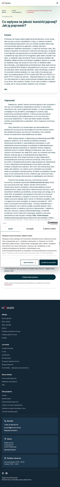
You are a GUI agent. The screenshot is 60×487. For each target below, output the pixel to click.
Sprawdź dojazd (10, 450)
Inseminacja (5, 355)
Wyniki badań (6, 398)
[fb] (3, 473)
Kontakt (4, 338)
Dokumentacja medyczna (10, 402)
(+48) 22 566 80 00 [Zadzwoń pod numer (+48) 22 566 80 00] (11, 425)
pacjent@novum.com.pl (12, 427)
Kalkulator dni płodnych (9, 381)
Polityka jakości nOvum (9, 334)
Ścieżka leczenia (7, 348)
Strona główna (4, 11)
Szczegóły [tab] (30, 229)
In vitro (4, 351)
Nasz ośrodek (6, 325)
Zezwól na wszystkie (48, 262)
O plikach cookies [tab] (49, 229)
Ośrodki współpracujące (10, 411)
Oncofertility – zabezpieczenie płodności (15, 368)
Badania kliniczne (7, 364)
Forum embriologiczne (16, 11)
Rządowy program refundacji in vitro (13, 408)
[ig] (6, 473)
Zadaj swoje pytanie (30, 277)
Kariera (4, 328)
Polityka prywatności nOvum (11, 331)
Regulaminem (8, 284)
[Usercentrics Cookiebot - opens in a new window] (49, 223)
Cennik (4, 395)
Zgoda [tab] (10, 229)
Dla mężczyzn (6, 358)
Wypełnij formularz (10, 430)
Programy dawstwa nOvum (10, 361)
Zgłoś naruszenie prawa (10, 477)
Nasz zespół (6, 321)
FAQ (3, 385)
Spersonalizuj (30, 262)
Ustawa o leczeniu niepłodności (12, 405)
